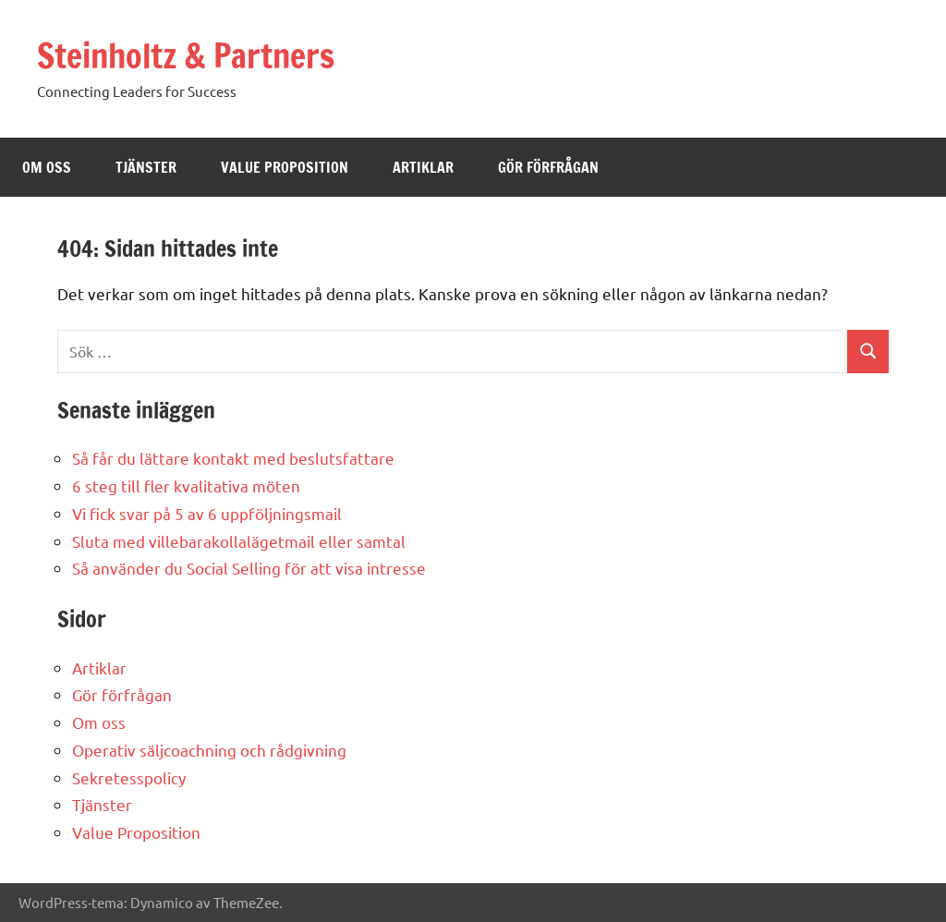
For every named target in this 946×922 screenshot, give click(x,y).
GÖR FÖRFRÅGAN (548, 167)
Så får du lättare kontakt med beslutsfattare (233, 457)
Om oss (99, 722)
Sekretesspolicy (129, 777)
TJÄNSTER (145, 167)
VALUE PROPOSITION (284, 167)
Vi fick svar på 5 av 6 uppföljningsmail (207, 513)
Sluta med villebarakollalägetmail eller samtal (239, 541)
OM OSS (46, 167)
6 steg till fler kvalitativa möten (186, 485)
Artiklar (99, 667)
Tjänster (102, 804)
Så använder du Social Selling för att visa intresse (249, 567)
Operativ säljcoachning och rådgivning (209, 749)
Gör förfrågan (122, 694)
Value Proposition (136, 832)
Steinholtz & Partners (185, 55)
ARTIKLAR (423, 167)
